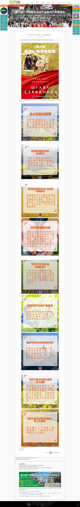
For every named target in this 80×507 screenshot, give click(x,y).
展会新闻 (76, 27)
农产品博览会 (34, 503)
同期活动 (48, 2)
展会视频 (76, 33)
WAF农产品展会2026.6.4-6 (4, 16)
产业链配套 (24, 494)
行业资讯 (23, 28)
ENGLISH (64, 2)
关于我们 (59, 2)
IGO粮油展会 (37, 494)
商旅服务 (43, 2)
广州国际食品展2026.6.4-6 (4, 26)
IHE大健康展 (52, 452)
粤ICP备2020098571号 (37, 504)
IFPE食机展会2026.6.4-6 (3, 29)
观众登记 (76, 10)
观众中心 (37, 2)
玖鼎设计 (51, 503)
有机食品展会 (39, 503)
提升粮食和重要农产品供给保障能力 (23, 459)
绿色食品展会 (43, 503)
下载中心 (76, 20)
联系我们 (52, 502)
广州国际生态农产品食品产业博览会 (25, 491)
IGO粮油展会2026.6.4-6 (4, 22)
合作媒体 (76, 31)
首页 (22, 2)
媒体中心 (53, 2)
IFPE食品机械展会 (31, 494)
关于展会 (27, 2)
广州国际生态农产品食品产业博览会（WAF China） (39, 502)
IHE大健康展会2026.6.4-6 (3, 19)
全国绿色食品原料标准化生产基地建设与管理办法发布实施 (27, 457)
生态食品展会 (48, 503)
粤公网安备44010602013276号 (47, 504)
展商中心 (32, 2)
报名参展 (76, 8)
